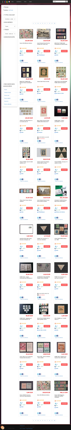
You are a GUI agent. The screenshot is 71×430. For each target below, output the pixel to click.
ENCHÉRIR (46, 128)
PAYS (25, 2)
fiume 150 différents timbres (26, 43)
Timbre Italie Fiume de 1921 (43, 81)
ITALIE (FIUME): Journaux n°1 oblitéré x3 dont (61, 162)
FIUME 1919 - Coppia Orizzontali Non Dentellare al (26, 277)
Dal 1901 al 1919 (60, 93)
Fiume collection (7, 104)
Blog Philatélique (29, 428)
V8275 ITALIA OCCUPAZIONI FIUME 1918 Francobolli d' (61, 82)
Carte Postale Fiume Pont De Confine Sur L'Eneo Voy (43, 44)
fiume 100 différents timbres (43, 395)
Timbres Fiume (7, 92)
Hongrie (40, 132)
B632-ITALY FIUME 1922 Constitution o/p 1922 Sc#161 (61, 44)
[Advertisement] (9, 61)
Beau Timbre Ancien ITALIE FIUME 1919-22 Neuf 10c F (43, 121)
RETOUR (11, 10)
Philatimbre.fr (22, 425)
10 (54, 23)
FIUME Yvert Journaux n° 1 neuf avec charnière (43, 239)
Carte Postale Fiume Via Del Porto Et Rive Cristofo (43, 201)
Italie (22, 55)
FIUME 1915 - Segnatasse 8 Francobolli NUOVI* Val (26, 319)
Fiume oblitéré (7, 98)
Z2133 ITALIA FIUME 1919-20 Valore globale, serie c (43, 319)
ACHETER (29, 51)
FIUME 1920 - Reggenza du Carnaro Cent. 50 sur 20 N (60, 357)
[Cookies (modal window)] (2, 427)
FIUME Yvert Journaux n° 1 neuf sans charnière (60, 277)
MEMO (30, 2)
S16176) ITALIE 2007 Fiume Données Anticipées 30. (26, 239)
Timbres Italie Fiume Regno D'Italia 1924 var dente (43, 162)
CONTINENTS (19, 2)
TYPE (12, 2)
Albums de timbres (60, 212)
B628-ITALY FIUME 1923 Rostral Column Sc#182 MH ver (26, 82)
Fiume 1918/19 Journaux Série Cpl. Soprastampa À (25, 395)
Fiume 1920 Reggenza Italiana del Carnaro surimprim (59, 396)
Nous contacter (23, 428)
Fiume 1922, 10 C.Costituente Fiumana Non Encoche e (26, 357)
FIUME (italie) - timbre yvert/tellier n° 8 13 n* (59, 121)
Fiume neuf (6, 95)
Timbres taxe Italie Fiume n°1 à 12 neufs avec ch (26, 121)
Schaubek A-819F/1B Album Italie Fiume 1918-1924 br (61, 201)
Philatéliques (42, 55)
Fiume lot (6, 101)
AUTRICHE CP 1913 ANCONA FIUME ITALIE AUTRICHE (43, 277)
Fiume (5, 89)
